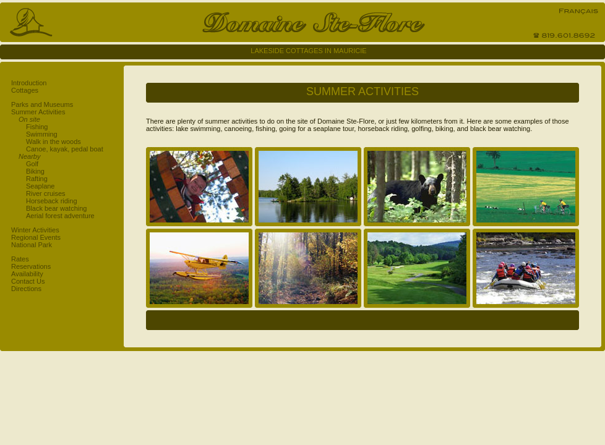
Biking (35, 171)
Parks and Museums (42, 104)
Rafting (37, 178)
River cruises (46, 193)
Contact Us (28, 281)
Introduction (28, 83)
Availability (27, 274)
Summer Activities (38, 112)
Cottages (24, 90)
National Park (31, 244)
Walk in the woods (53, 141)
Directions (26, 288)
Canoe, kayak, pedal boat (64, 149)
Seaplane (40, 186)
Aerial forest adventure (60, 215)
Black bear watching (56, 208)
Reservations (31, 266)
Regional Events (36, 237)
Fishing (37, 126)
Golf (32, 163)
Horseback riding (51, 201)
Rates (20, 259)
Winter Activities (35, 230)
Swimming (42, 134)
